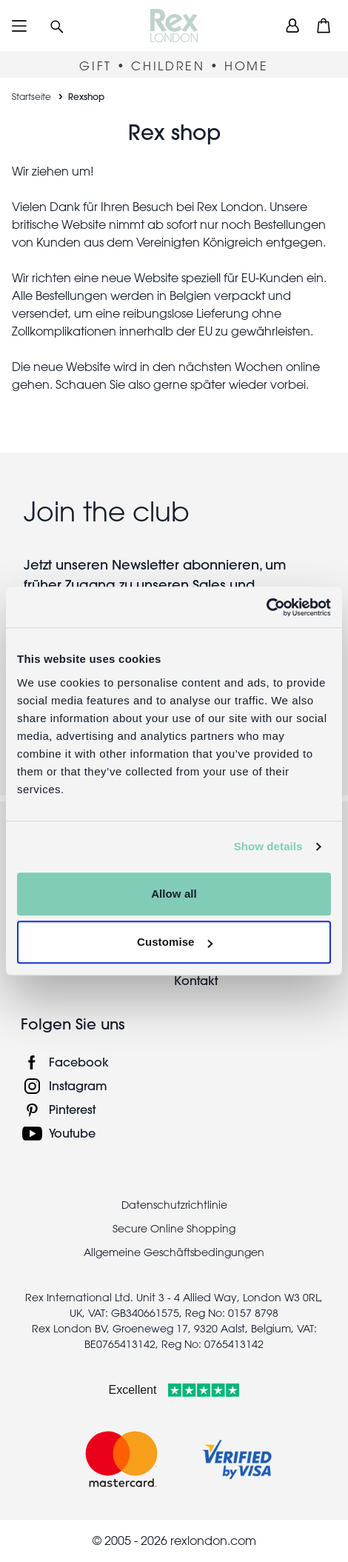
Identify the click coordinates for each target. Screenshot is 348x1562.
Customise (175, 941)
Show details (268, 846)
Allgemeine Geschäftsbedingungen (174, 1252)
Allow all (174, 893)
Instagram (78, 1085)
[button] (57, 25)
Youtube (72, 1133)
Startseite (31, 96)
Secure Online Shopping (174, 1228)
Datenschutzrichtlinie (174, 1205)
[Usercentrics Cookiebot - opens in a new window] (266, 607)
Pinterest (72, 1109)
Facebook (79, 1061)
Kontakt (196, 980)
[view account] (292, 26)
